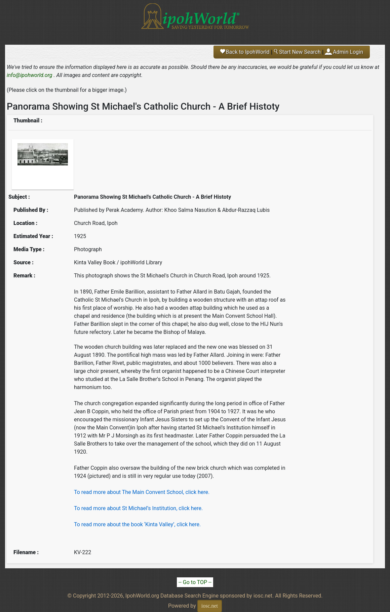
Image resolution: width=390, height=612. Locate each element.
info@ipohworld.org (29, 75)
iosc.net (209, 606)
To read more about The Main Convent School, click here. (141, 492)
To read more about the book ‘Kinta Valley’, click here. (137, 524)
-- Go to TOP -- (195, 582)
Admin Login (348, 52)
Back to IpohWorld (245, 52)
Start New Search (296, 52)
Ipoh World (195, 20)
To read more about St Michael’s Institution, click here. (138, 508)
